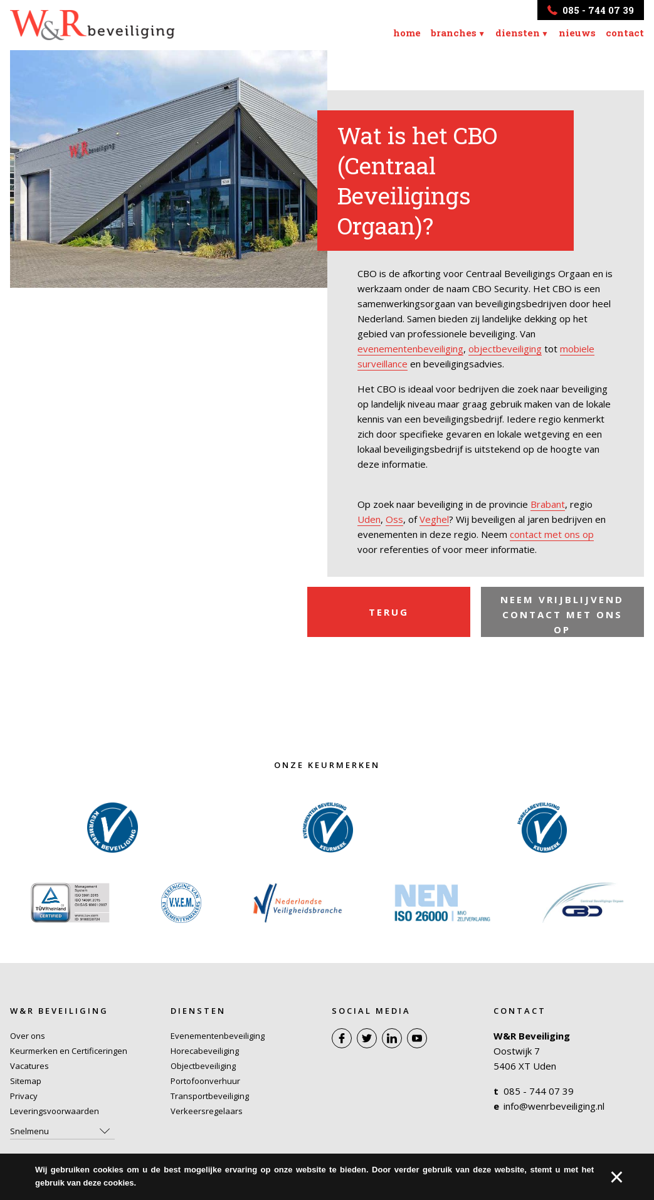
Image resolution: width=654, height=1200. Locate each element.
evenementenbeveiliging (410, 348)
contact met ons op (552, 534)
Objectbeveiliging (203, 1065)
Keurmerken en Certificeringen (68, 1050)
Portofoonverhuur (205, 1081)
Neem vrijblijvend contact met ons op (562, 615)
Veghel (434, 519)
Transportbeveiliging (210, 1096)
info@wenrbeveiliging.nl (554, 1106)
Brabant (547, 504)
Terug (389, 612)
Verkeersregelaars (207, 1111)
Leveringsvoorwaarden (54, 1111)
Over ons (27, 1035)
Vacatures (29, 1065)
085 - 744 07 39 (539, 1091)
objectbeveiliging (505, 348)
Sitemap (25, 1081)
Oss (394, 519)
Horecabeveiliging (205, 1050)
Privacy (24, 1096)
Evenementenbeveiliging (218, 1035)
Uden (369, 519)
